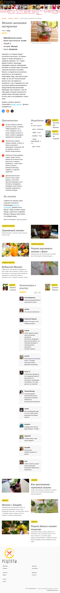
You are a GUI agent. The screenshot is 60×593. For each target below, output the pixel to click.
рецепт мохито (13, 38)
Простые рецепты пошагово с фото (9, 556)
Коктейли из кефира (18, 12)
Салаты (34, 575)
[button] (58, 2)
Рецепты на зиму (14, 12)
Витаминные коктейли (6, 11)
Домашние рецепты (26, 11)
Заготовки (35, 568)
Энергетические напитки (50, 11)
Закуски (5, 572)
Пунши (42, 10)
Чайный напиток (34, 11)
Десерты (34, 566)
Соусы (4, 579)
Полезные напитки (58, 11)
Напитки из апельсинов (30, 12)
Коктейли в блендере (54, 12)
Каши (4, 575)
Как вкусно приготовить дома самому (7, 2)
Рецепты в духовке (10, 12)
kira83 (8, 30)
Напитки (34, 572)
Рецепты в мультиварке (22, 12)
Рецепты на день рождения (38, 12)
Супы (4, 581)
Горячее (5, 568)
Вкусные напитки (22, 219)
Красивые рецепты (46, 11)
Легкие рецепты (2, 11)
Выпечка (5, 566)
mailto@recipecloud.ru (52, 590)
